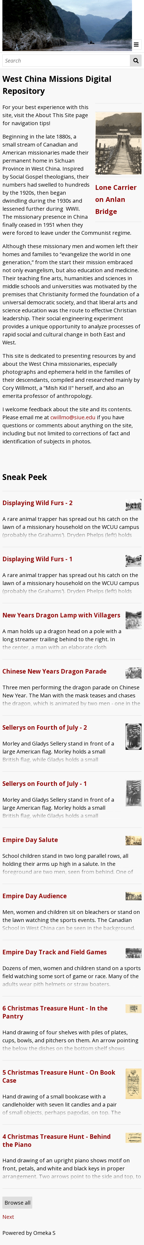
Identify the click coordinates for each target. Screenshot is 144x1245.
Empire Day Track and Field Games (54, 952)
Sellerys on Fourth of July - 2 (44, 727)
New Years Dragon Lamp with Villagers (61, 615)
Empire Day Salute (30, 840)
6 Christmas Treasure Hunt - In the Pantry (54, 1012)
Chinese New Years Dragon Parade (54, 671)
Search (135, 61)
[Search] (66, 61)
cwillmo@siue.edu (72, 417)
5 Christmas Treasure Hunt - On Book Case (58, 1076)
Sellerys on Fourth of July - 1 (44, 783)
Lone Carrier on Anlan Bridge (116, 199)
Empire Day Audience (34, 896)
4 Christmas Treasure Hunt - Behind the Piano (56, 1140)
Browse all (17, 1202)
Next (8, 1216)
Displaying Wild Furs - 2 (37, 503)
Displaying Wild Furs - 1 (37, 559)
